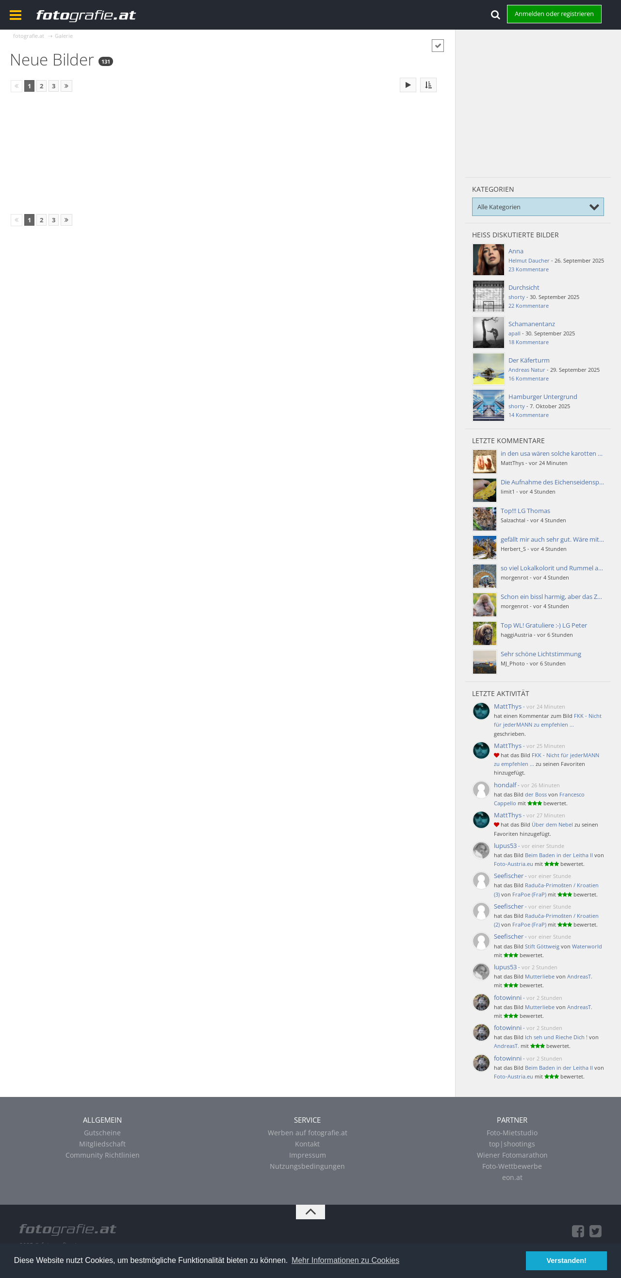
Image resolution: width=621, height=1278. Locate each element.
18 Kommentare (528, 342)
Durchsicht (523, 287)
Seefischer (508, 875)
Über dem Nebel (552, 824)
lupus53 (505, 845)
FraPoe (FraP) (529, 894)
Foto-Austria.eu (513, 863)
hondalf (505, 784)
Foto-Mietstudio (512, 1132)
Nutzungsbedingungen (307, 1166)
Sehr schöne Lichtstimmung (541, 653)
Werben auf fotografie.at (307, 1132)
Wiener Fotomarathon (512, 1155)
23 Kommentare (528, 269)
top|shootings (512, 1143)
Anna (515, 251)
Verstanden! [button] (567, 1260)
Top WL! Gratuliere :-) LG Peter (544, 625)
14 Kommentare (528, 414)
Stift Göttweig (542, 946)
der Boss (536, 794)
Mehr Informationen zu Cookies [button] (345, 1260)
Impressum (307, 1155)
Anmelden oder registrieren (554, 13)
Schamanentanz (531, 323)
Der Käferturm (529, 360)
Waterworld (587, 946)
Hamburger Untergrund (542, 396)
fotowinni (508, 997)
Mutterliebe (540, 976)
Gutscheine (102, 1132)
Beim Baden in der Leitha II (559, 855)
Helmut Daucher (529, 260)
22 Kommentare (528, 305)
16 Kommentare (528, 378)
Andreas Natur (526, 369)
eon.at (512, 1177)
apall (514, 333)
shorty (516, 296)
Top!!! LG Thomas (525, 510)
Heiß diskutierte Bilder (515, 234)
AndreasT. (579, 976)
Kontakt (307, 1143)
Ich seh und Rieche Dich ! (556, 1037)
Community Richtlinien (102, 1155)
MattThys (508, 706)
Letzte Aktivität (500, 693)
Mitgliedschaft (102, 1143)
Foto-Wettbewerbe (512, 1166)
